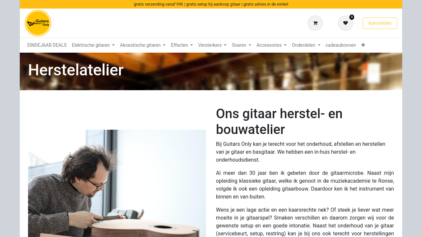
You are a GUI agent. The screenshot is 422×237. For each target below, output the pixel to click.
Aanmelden (380, 23)
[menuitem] (47, 45)
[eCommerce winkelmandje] (316, 23)
